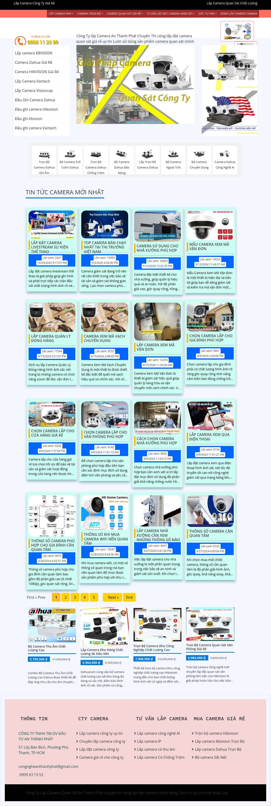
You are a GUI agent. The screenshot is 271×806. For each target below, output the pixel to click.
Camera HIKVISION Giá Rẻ (37, 71)
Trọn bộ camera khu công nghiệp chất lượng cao (153, 648)
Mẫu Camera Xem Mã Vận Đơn (209, 246)
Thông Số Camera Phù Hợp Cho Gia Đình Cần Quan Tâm (53, 543)
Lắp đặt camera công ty (99, 749)
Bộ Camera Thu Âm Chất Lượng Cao (47, 648)
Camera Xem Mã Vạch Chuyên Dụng (104, 338)
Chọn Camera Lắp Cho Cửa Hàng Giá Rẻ (52, 433)
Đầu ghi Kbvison (28, 118)
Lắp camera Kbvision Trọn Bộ (219, 741)
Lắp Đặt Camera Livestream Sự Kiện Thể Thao (49, 245)
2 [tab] (135, 118)
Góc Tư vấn (206, 14)
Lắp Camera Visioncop (34, 90)
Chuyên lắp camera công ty (102, 741)
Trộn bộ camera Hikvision (216, 733)
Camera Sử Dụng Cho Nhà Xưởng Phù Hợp (157, 248)
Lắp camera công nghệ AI (158, 733)
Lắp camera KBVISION (33, 53)
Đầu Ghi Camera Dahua (35, 99)
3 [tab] (142, 118)
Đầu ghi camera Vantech (36, 128)
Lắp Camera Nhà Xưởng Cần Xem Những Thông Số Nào (158, 533)
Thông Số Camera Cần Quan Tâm (211, 533)
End (129, 597)
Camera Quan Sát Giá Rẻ (124, 14)
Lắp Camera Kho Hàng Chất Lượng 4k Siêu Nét (102, 652)
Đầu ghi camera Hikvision (36, 109)
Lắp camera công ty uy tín (101, 733)
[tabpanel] (135, 84)
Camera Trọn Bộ (89, 14)
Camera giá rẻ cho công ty (101, 757)
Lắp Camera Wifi (60, 14)
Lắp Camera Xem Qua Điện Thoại (209, 436)
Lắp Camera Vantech (32, 81)
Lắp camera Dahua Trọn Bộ (218, 749)
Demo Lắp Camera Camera (238, 14)
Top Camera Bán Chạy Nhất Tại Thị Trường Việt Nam (105, 245)
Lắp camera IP (149, 741)
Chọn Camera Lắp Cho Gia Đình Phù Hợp (211, 338)
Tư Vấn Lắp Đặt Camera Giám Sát (169, 14)
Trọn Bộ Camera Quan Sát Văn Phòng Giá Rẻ (209, 647)
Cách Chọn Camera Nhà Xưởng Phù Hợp (157, 441)
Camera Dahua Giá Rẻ (33, 62)
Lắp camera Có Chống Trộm (160, 757)
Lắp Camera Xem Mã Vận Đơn (156, 347)
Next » (112, 597)
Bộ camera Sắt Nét (210, 757)
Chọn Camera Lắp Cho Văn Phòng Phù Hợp (105, 434)
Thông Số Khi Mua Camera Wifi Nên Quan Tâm (106, 537)
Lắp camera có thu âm (156, 749)
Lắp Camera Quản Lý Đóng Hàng (51, 338)
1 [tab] (128, 118)
